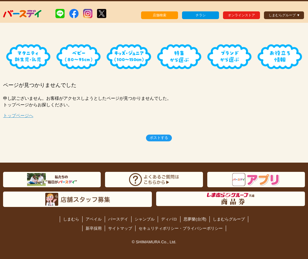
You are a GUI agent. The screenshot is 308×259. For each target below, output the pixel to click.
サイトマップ (120, 228)
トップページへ (18, 115)
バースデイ (118, 219)
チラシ (201, 15)
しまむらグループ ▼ (284, 15)
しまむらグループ (229, 219)
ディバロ (169, 219)
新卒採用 (94, 228)
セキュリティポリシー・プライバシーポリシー (181, 228)
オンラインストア (241, 15)
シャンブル (145, 219)
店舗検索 (159, 15)
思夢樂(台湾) (195, 219)
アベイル (94, 219)
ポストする (159, 138)
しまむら (71, 219)
